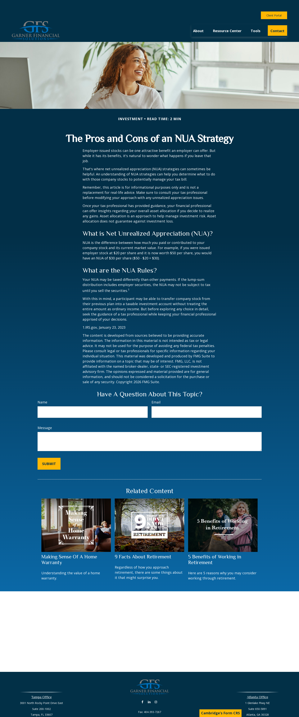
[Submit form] (49, 452)
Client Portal (274, 4)
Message (45, 416)
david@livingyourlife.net (149, 707)
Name (42, 390)
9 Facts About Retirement (143, 545)
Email (156, 390)
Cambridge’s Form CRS (220, 713)
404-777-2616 (154, 714)
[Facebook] (142, 690)
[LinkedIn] (149, 690)
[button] (198, 19)
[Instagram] (155, 690)
